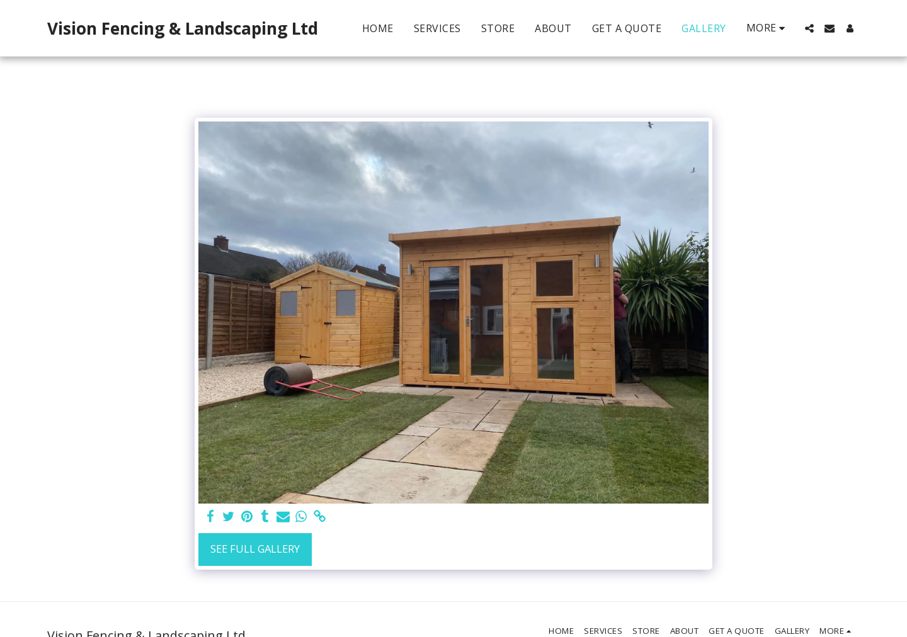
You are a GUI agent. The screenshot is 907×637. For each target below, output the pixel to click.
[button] (809, 28)
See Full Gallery (255, 548)
